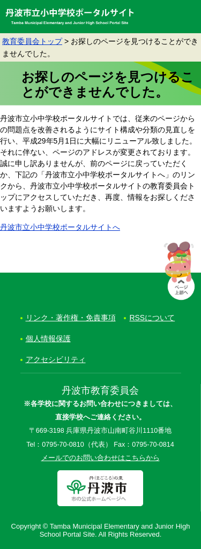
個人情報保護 (48, 338)
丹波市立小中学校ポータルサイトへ (60, 227)
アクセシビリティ (56, 359)
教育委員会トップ (32, 41)
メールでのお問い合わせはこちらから (100, 458)
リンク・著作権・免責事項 (71, 317)
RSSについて (152, 317)
